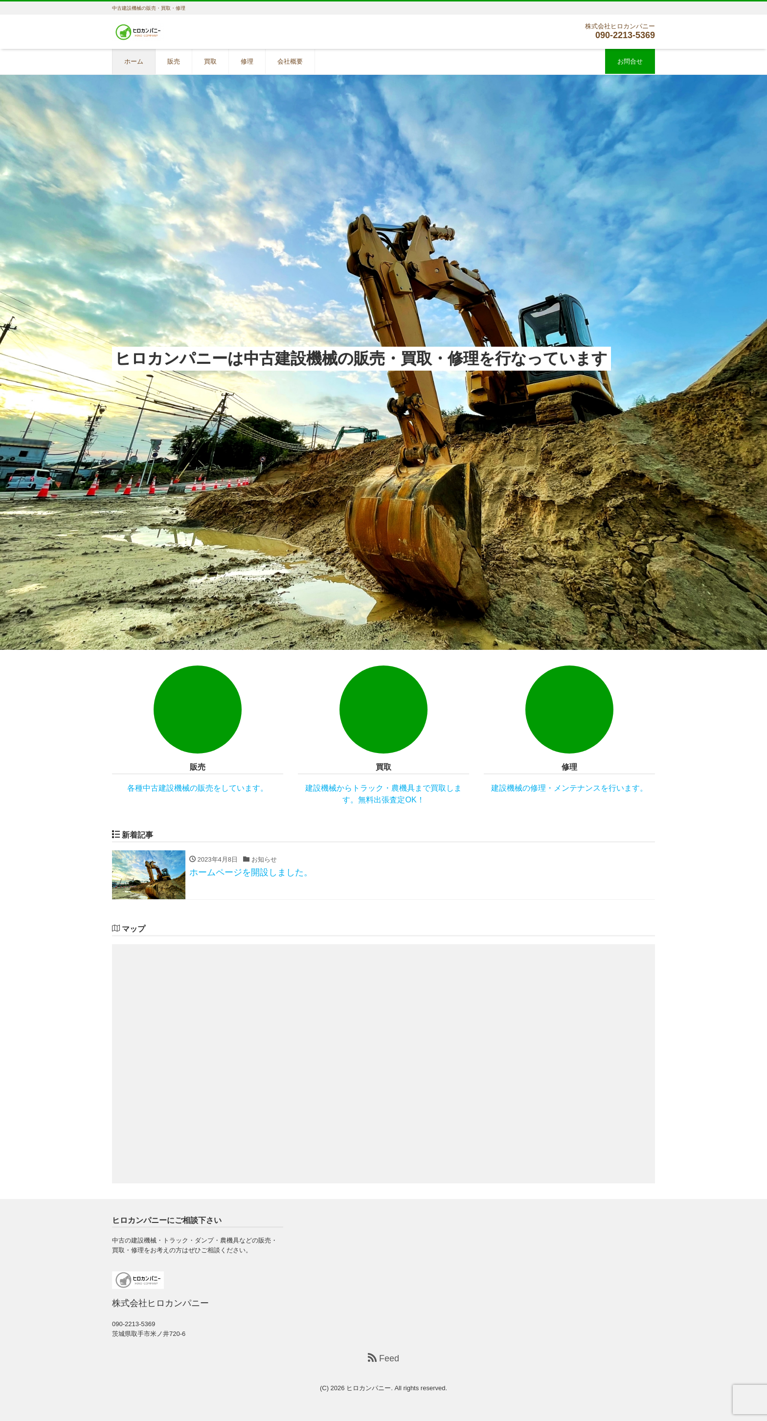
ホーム (133, 61)
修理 (247, 61)
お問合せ (630, 61)
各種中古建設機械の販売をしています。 (197, 788)
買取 (210, 61)
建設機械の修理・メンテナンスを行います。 (569, 788)
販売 (173, 61)
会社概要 (290, 61)
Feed (383, 1358)
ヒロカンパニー (368, 1388)
